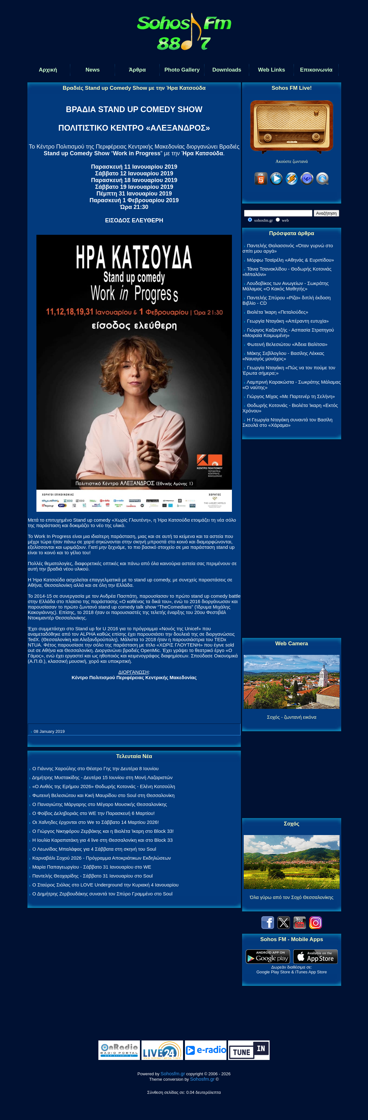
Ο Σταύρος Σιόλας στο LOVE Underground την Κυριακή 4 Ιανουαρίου (105, 884)
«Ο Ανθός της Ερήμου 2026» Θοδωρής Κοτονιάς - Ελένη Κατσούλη (103, 786)
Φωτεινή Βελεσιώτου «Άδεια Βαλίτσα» (287, 344)
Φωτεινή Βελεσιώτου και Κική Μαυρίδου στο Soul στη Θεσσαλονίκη (103, 795)
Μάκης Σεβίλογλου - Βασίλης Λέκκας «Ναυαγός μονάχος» (283, 355)
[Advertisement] (292, 539)
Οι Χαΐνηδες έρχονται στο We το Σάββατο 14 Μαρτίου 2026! (95, 822)
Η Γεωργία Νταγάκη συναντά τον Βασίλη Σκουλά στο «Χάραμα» (287, 422)
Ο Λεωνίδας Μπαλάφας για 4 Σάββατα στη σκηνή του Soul (94, 849)
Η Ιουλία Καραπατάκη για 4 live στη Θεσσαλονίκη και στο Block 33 (102, 840)
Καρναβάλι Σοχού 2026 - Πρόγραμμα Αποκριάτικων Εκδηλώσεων (101, 858)
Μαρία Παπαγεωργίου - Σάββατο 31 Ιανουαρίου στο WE (91, 867)
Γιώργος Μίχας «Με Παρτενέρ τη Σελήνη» (291, 396)
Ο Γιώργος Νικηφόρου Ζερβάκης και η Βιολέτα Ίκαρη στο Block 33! (103, 831)
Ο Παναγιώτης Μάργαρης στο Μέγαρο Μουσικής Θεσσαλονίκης (99, 804)
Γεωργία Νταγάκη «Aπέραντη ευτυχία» (288, 321)
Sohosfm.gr (173, 1073)
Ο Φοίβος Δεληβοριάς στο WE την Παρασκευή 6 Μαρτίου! (93, 813)
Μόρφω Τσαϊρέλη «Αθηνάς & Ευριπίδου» (290, 260)
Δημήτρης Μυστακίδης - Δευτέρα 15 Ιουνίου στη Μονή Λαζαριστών (102, 777)
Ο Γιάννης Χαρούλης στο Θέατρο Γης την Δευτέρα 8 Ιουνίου (95, 768)
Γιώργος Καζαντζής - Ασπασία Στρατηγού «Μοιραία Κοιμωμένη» (288, 332)
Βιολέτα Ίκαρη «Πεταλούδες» (277, 312)
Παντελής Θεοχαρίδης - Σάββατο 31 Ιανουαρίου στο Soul (92, 875)
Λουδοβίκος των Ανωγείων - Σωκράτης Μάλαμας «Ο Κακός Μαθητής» (285, 285)
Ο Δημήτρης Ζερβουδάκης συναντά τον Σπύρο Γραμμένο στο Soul (102, 893)
